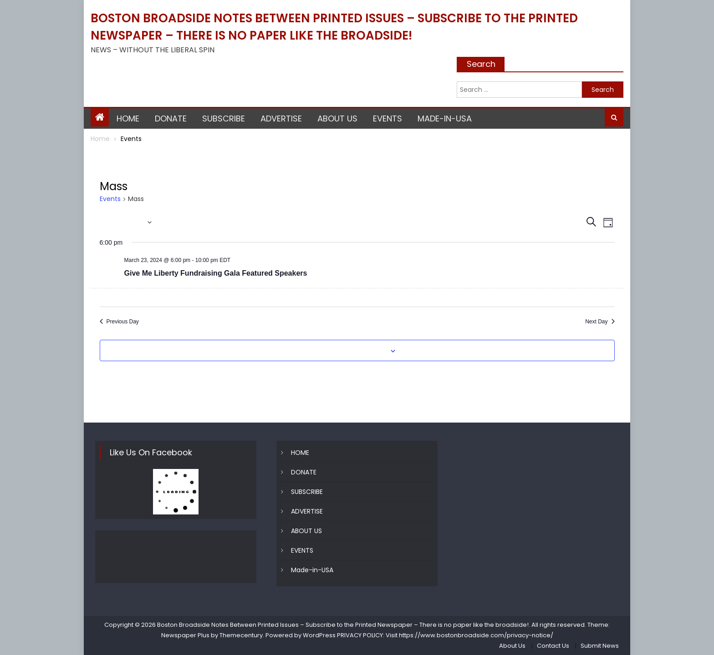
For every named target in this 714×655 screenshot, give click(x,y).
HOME (128, 118)
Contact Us (553, 645)
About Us (512, 645)
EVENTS (387, 118)
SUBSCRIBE (223, 118)
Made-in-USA (445, 118)
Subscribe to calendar (352, 351)
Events (110, 199)
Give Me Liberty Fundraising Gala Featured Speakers (215, 273)
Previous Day (119, 321)
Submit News (600, 645)
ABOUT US (337, 118)
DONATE (171, 118)
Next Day (599, 321)
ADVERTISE (281, 118)
